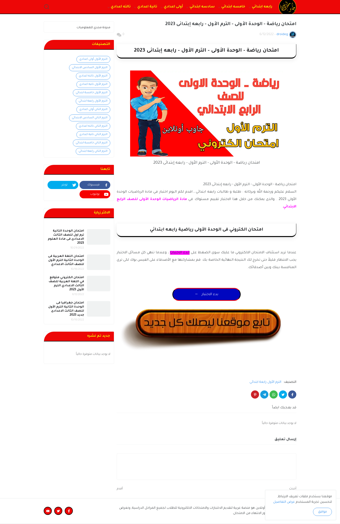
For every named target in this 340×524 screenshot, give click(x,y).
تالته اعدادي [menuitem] (121, 7)
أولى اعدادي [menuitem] (173, 7)
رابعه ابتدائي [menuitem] (262, 7)
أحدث (292, 489)
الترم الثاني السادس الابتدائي (89, 117)
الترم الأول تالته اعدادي (93, 76)
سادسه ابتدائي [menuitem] (202, 7)
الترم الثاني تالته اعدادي (93, 126)
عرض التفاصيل (284, 502)
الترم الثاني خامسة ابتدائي (91, 143)
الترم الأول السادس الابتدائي (89, 67)
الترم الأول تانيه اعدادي (93, 84)
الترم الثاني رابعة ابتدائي (93, 151)
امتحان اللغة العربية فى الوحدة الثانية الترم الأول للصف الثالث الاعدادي (66, 260)
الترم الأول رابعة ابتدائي (265, 382)
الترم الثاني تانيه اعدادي (93, 134)
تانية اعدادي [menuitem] (147, 7)
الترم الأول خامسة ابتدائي (91, 92)
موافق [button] (322, 512)
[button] (47, 7)
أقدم (120, 489)
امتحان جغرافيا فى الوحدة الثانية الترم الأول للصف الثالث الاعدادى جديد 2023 (66, 309)
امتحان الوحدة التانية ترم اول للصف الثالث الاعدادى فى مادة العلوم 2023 (66, 237)
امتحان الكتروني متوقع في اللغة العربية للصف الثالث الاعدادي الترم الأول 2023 (66, 284)
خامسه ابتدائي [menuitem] (233, 7)
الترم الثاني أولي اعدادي (93, 109)
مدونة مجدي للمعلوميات (93, 27)
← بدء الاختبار (206, 295)
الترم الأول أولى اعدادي (93, 59)
